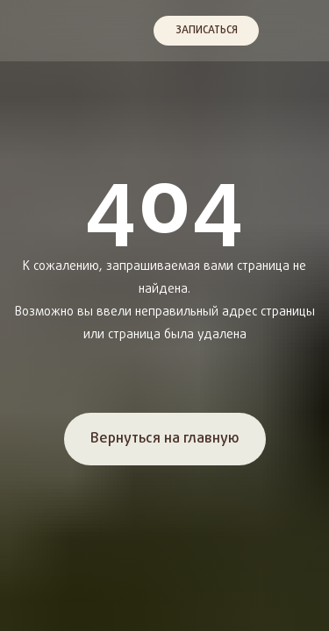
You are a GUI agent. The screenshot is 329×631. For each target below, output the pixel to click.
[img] (29, 30)
